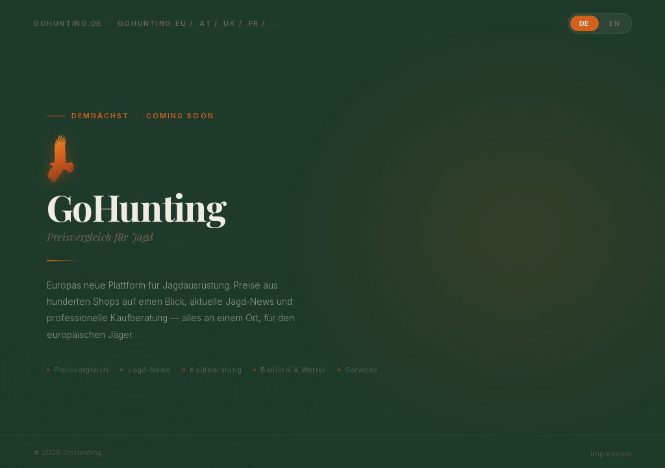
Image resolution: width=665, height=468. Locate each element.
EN (614, 23)
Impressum (611, 453)
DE (584, 23)
